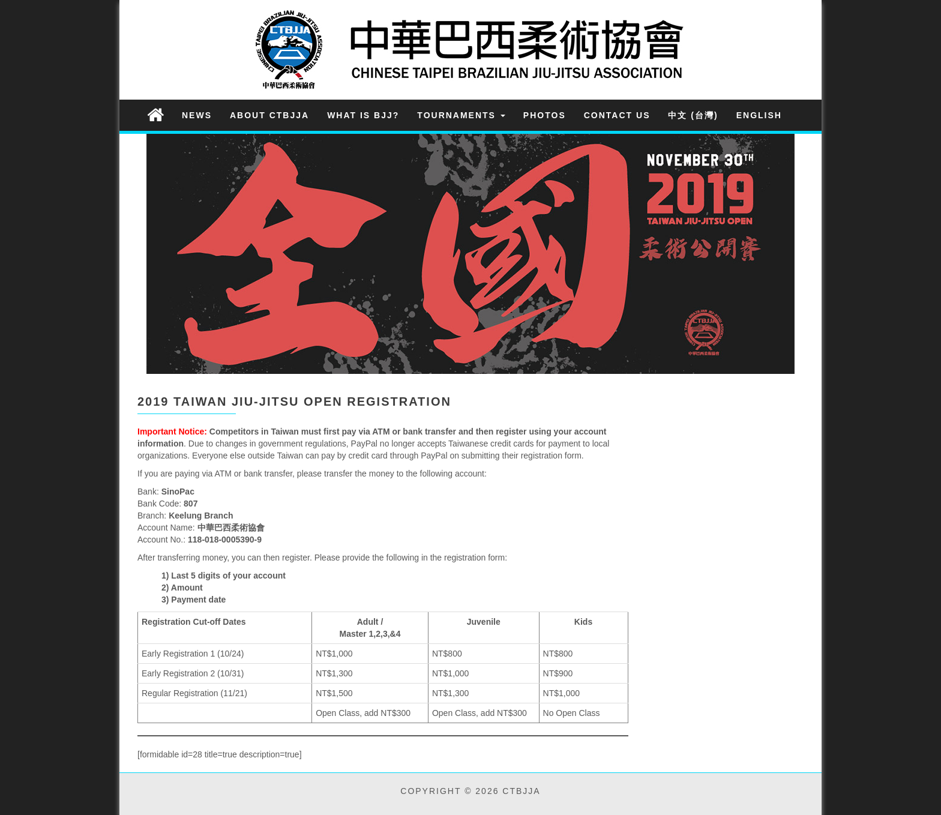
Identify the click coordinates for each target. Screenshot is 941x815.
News (197, 115)
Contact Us (617, 115)
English (759, 115)
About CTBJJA (269, 115)
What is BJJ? (363, 115)
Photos (544, 115)
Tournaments (461, 115)
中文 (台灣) (693, 115)
